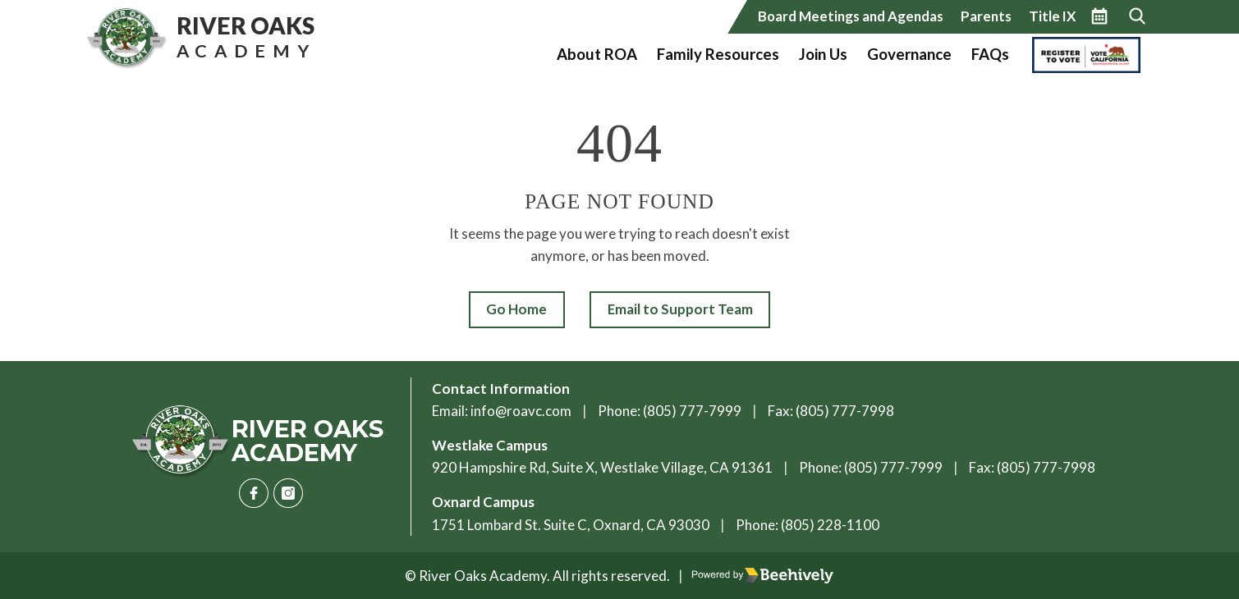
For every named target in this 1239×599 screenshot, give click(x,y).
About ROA (597, 54)
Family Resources (718, 54)
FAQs (990, 54)
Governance (909, 54)
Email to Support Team (681, 309)
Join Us (823, 54)
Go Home (516, 309)
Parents (986, 16)
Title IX (1052, 16)
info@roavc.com (521, 410)
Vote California (1081, 54)
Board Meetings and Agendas (850, 16)
